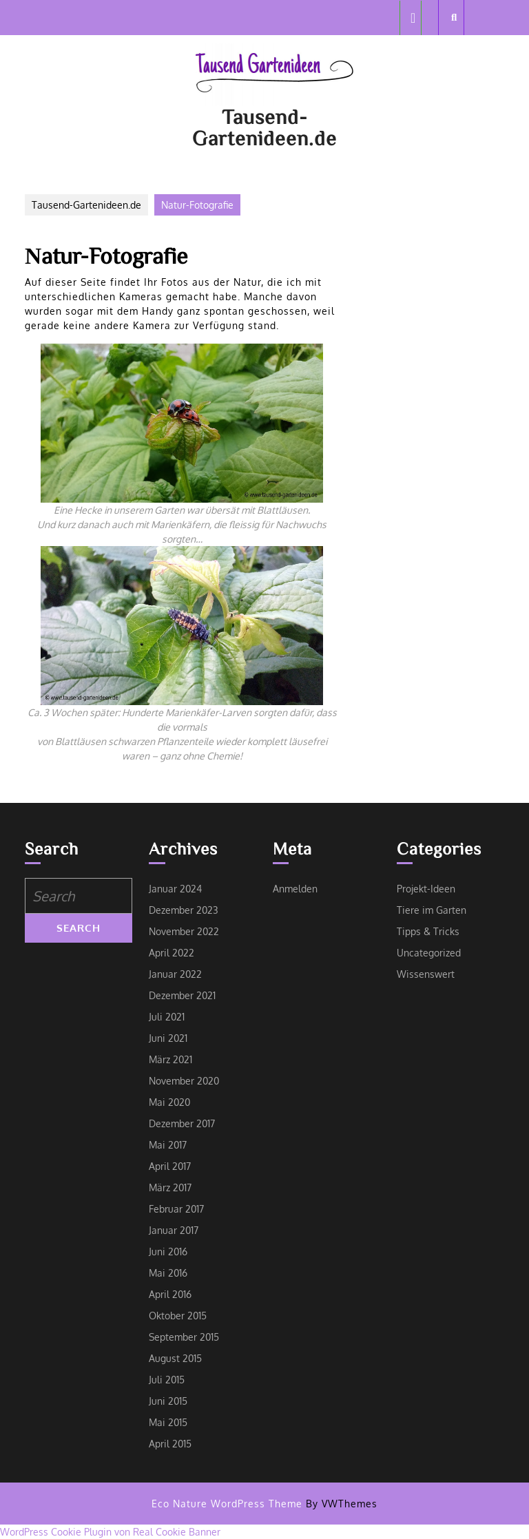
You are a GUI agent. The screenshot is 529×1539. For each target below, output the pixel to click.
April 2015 (170, 1443)
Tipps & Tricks (428, 931)
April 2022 (171, 953)
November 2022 (184, 931)
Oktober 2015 (178, 1315)
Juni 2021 (168, 1038)
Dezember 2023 (183, 910)
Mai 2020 (169, 1102)
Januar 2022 (175, 974)
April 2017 (170, 1166)
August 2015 (175, 1358)
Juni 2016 (168, 1251)
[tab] (411, 18)
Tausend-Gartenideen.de (264, 127)
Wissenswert (426, 974)
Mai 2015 (168, 1422)
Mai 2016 (168, 1273)
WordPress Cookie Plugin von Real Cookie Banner (110, 1532)
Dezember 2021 (182, 995)
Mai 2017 (168, 1145)
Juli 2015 (167, 1379)
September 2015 (184, 1337)
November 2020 (184, 1081)
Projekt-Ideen (426, 888)
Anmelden (295, 888)
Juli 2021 (167, 1017)
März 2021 (170, 1059)
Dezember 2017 (182, 1123)
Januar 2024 (175, 888)
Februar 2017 (176, 1209)
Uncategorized (429, 953)
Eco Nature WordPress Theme (227, 1503)
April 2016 (170, 1294)
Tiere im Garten (431, 910)
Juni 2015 (168, 1401)
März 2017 (170, 1187)
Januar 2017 (173, 1230)
